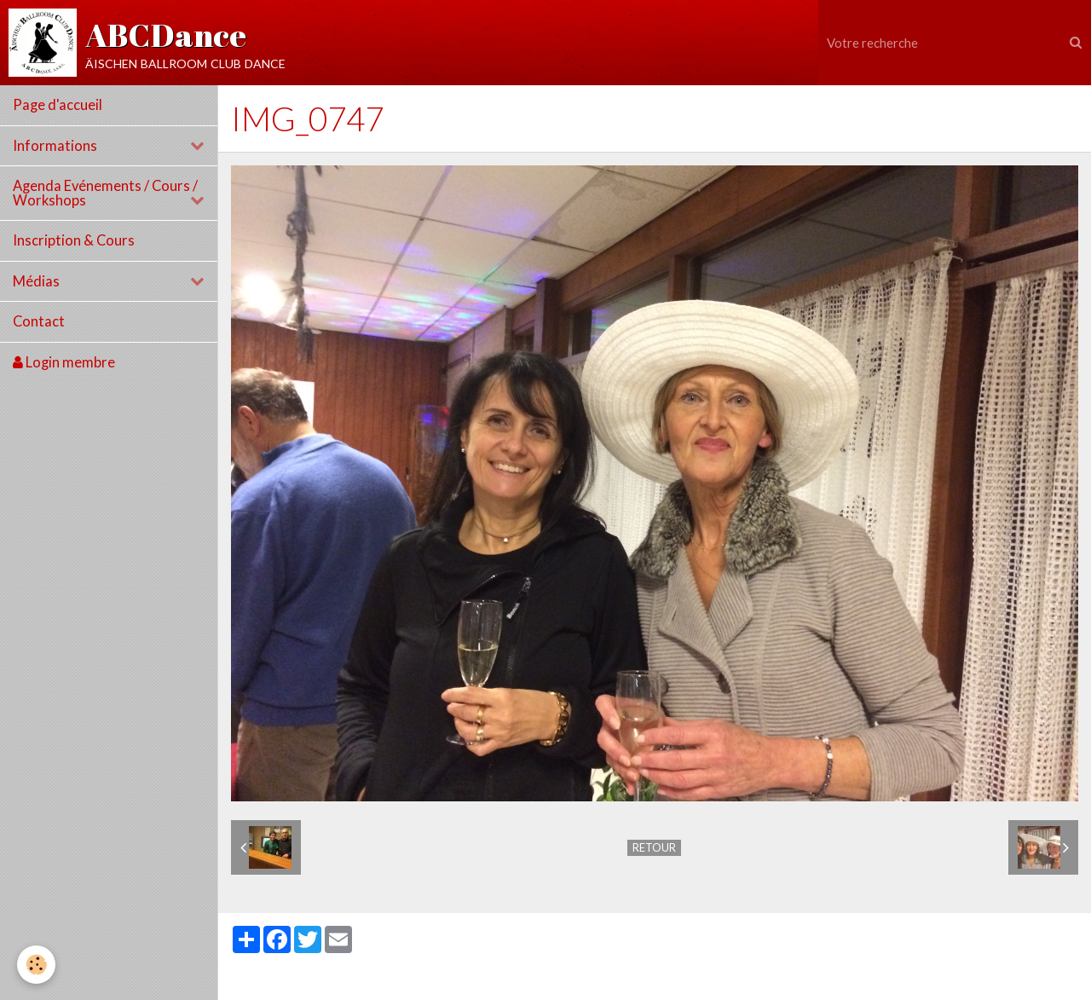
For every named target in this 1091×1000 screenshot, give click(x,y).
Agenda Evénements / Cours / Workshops (105, 193)
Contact (39, 321)
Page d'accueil (57, 104)
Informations (55, 145)
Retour (654, 847)
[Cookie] (36, 964)
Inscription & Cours (74, 240)
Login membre (64, 362)
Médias (36, 281)
